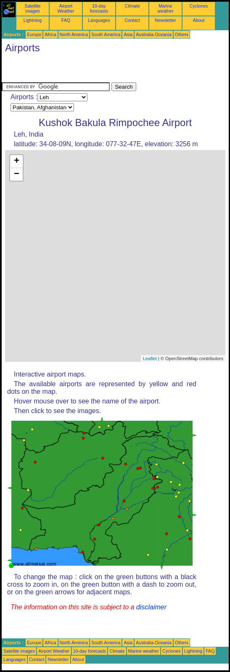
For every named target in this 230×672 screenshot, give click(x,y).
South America (105, 34)
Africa (50, 34)
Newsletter (165, 20)
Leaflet (150, 358)
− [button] (16, 174)
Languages (99, 20)
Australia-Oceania (154, 34)
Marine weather (166, 8)
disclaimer (151, 607)
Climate (132, 5)
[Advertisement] (100, 69)
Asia (128, 34)
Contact (132, 20)
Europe (34, 34)
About (199, 20)
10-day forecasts (99, 8)
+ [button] (16, 161)
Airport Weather (65, 8)
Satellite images (33, 8)
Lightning (33, 20)
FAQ (65, 20)
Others (181, 34)
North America (74, 34)
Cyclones (199, 5)
